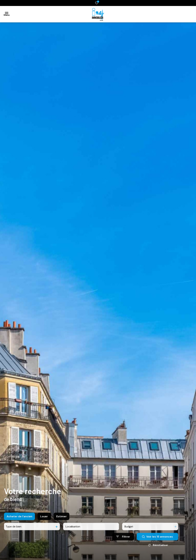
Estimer (61, 521)
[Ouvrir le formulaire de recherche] (123, 542)
